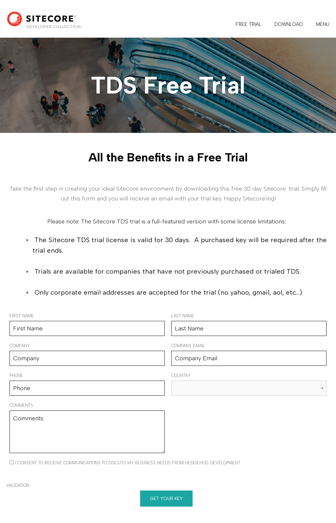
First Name (22, 315)
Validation (17, 485)
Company (20, 345)
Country (181, 375)
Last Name (182, 315)
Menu (322, 24)
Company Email (188, 345)
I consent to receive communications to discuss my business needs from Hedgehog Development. (125, 462)
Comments (21, 405)
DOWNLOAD (288, 24)
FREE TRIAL (248, 24)
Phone (16, 375)
